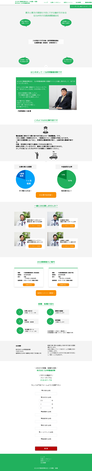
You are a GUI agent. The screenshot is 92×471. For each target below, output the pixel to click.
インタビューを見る (35, 226)
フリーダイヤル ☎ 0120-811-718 (81, 6)
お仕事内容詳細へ (46, 195)
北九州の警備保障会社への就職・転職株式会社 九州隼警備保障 (26, 2)
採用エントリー (68, 2)
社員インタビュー (56, 2)
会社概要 (78, 2)
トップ (46, 2)
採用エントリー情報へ (46, 293)
